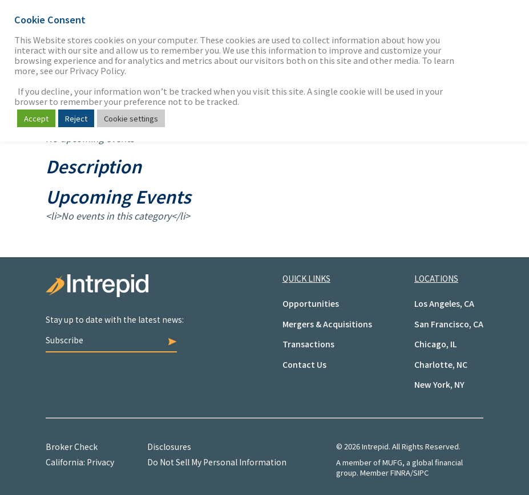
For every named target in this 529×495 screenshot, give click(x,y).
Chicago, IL (435, 344)
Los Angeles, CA (444, 303)
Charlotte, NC (440, 364)
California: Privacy (80, 462)
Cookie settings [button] (131, 118)
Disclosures (169, 446)
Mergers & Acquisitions (327, 324)
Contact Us (304, 364)
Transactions (308, 344)
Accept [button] (36, 118)
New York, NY (439, 384)
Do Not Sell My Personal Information (216, 462)
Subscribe (111, 340)
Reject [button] (76, 118)
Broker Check (72, 446)
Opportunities (310, 303)
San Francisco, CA (448, 324)
